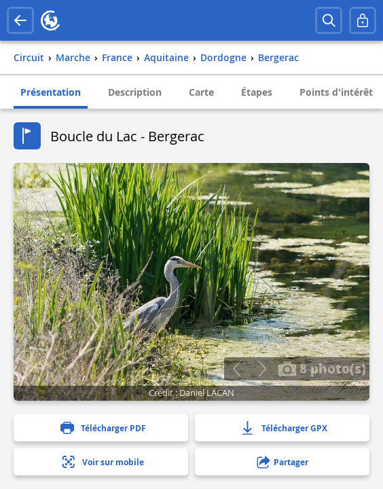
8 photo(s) (322, 368)
